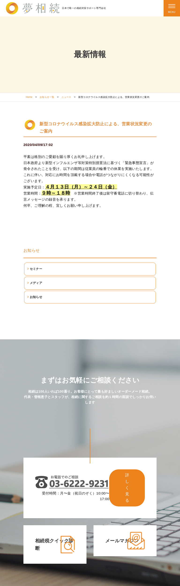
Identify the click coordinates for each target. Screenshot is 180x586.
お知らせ (31, 250)
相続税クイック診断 (54, 544)
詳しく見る (127, 488)
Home (29, 97)
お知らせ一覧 (47, 97)
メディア (36, 283)
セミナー (36, 269)
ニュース (66, 97)
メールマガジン (122, 540)
